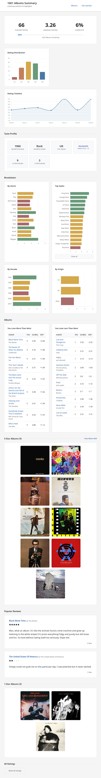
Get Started (87, 5)
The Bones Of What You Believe (16, 348)
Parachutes (60, 397)
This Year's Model (16, 365)
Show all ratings (15, 770)
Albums (74, 5)
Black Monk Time (16, 339)
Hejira (58, 357)
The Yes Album (15, 357)
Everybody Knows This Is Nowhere (16, 412)
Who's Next (13, 423)
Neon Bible (60, 405)
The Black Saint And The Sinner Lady (15, 377)
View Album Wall (90, 438)
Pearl (58, 382)
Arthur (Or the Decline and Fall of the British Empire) (16, 390)
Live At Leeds (61, 412)
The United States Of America (23, 656)
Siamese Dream (62, 365)
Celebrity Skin (62, 350)
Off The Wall (61, 375)
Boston (59, 390)
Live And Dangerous (60, 340)
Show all (74, 256)
